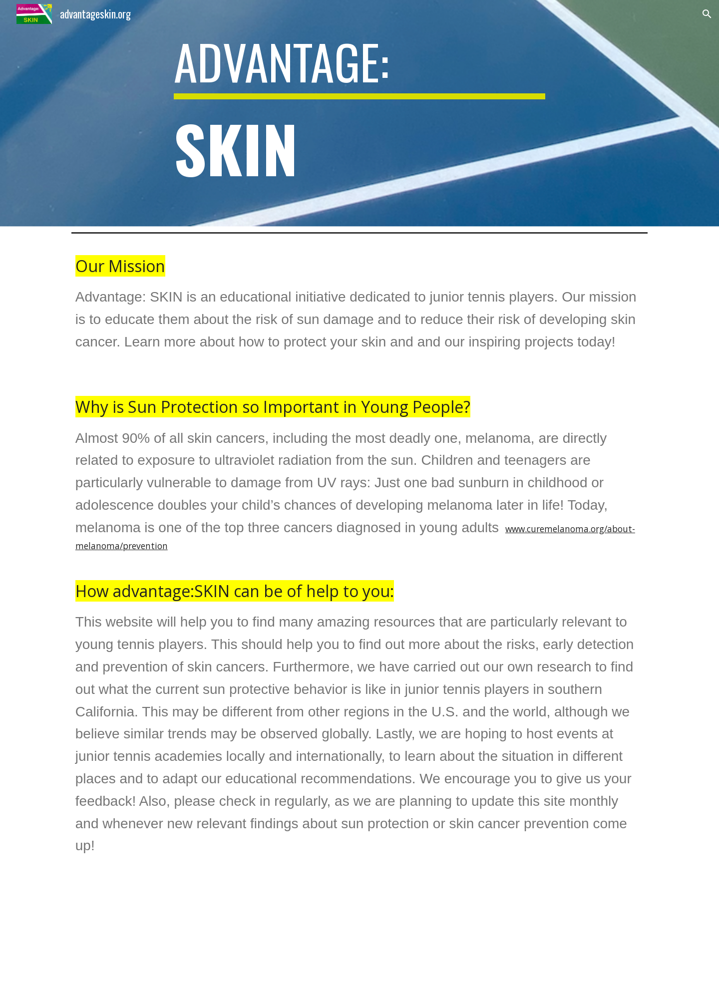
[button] (707, 14)
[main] (359, 114)
